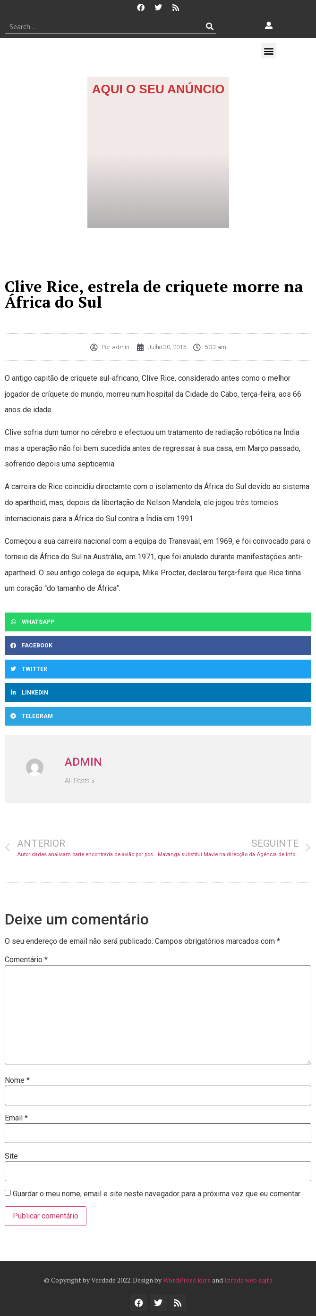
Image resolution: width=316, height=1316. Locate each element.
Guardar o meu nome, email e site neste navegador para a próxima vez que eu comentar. (157, 1194)
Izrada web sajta (248, 1279)
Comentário (26, 960)
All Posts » (80, 781)
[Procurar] (209, 26)
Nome (17, 1080)
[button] (268, 50)
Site (11, 1156)
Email (16, 1118)
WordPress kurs (187, 1279)
